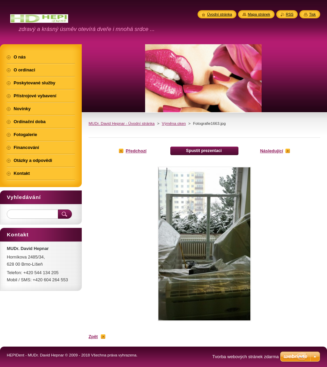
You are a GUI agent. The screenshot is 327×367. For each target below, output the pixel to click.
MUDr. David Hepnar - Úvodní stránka (122, 123)
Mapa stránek (259, 14)
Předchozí (136, 150)
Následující (271, 150)
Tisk (312, 14)
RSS (289, 14)
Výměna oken (174, 123)
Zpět (93, 336)
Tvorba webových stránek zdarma (245, 356)
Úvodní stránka (219, 14)
